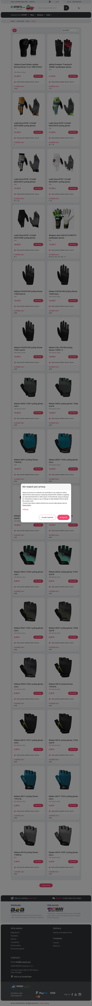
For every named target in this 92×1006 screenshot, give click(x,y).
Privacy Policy (26, 505)
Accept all (63, 517)
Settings (26, 509)
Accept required (47, 517)
